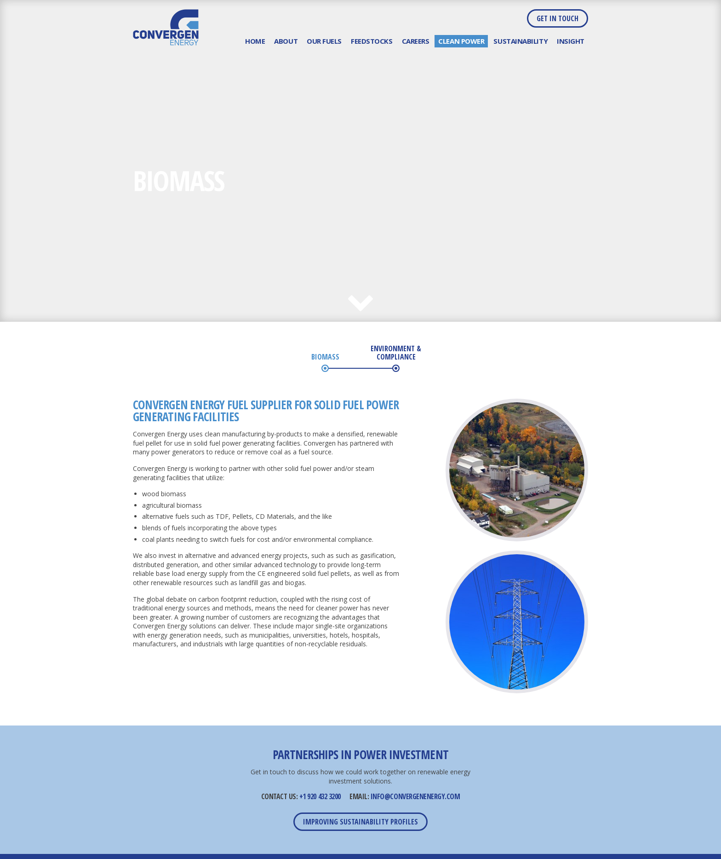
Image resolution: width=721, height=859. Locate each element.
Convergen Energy (166, 27)
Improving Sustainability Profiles (360, 822)
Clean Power (461, 41)
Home (255, 41)
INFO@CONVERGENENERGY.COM (415, 796)
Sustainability (520, 41)
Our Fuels (324, 41)
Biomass (325, 357)
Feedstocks (372, 41)
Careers (415, 41)
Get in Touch (557, 18)
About (286, 41)
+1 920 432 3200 (320, 796)
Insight (570, 41)
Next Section (360, 309)
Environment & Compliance (396, 353)
